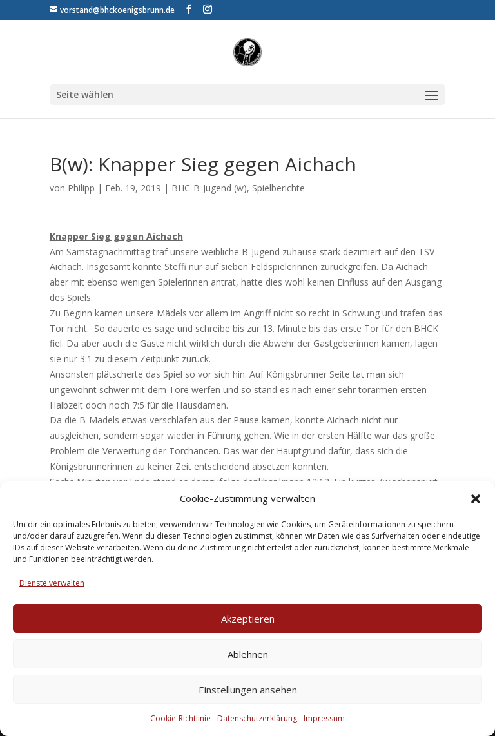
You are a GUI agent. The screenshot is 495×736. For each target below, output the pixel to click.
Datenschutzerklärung (257, 718)
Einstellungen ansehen (248, 689)
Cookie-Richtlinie (180, 718)
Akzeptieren (248, 618)
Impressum (324, 718)
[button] (475, 498)
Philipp (81, 188)
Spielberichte (278, 188)
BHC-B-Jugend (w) (209, 188)
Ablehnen (248, 654)
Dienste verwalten (51, 582)
